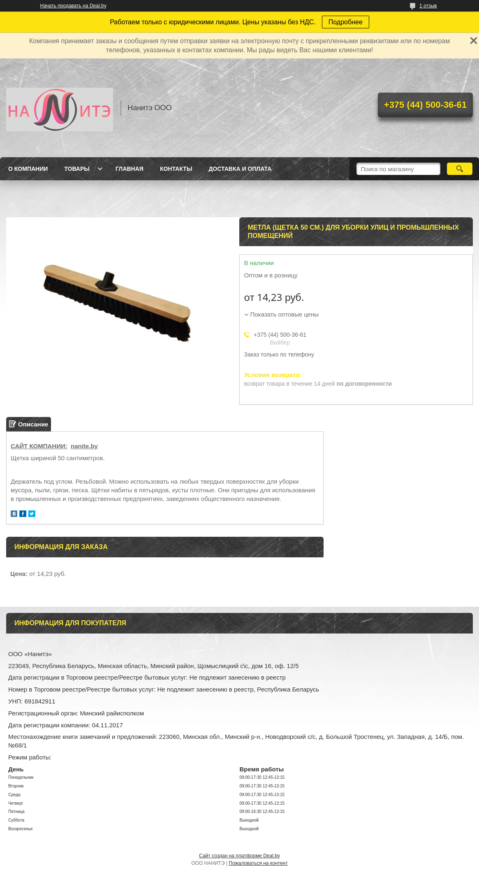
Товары (77, 168)
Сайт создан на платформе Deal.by (239, 856)
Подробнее (346, 22)
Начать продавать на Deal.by (73, 6)
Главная (129, 168)
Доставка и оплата (239, 168)
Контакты (176, 168)
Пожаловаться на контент (258, 863)
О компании (28, 168)
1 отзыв (428, 6)
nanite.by (84, 445)
